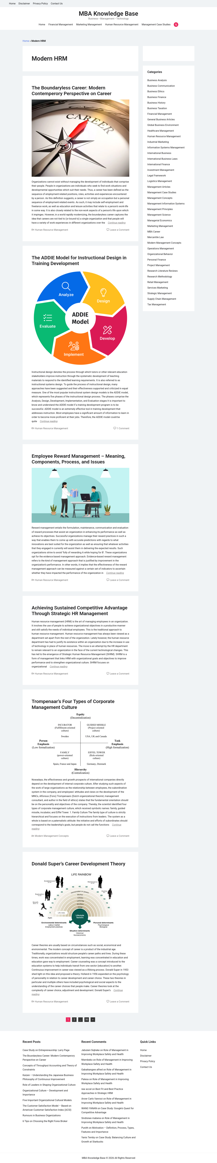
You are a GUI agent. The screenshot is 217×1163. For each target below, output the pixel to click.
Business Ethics (155, 91)
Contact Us (57, 3)
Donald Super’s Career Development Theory (78, 864)
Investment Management (160, 170)
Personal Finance (156, 259)
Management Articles (158, 186)
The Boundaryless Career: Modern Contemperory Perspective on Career (71, 90)
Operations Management (160, 248)
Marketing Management (89, 24)
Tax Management (156, 304)
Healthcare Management (160, 130)
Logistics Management (159, 181)
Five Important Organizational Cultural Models (47, 1100)
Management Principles (160, 209)
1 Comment (123, 428)
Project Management (158, 265)
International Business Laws (162, 158)
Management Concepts (159, 198)
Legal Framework (156, 175)
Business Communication (161, 85)
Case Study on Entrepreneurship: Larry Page (46, 1050)
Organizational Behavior (160, 254)
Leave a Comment (119, 229)
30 (86, 1019)
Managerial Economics (159, 220)
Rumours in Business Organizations (42, 1115)
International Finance (158, 164)
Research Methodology (159, 276)
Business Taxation (157, 108)
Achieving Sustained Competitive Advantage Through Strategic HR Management (79, 610)
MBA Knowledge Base (108, 13)
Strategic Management (159, 293)
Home (12, 3)
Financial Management (61, 24)
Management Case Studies (156, 24)
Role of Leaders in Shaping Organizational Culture (49, 1084)
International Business (159, 153)
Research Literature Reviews (162, 270)
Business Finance (156, 97)
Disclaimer (24, 3)
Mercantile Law (155, 237)
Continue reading (117, 222)
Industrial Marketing (158, 142)
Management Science (159, 214)
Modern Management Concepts (52, 835)
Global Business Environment (163, 125)
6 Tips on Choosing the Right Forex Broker (45, 1121)
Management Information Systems (166, 203)
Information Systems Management (166, 147)
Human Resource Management (121, 24)
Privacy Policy (40, 3)
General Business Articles (161, 119)
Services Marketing (157, 287)
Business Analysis (157, 80)
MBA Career (153, 231)
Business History (156, 102)
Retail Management (157, 282)
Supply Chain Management (161, 298)
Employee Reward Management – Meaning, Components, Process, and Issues (78, 459)
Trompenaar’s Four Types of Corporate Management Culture (73, 704)
